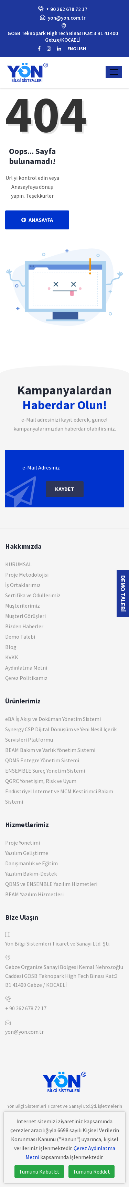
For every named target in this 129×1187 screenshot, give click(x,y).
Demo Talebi (20, 636)
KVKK (11, 657)
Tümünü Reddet (91, 1171)
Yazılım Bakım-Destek (31, 873)
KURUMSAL (18, 564)
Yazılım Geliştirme (26, 852)
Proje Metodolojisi (27, 574)
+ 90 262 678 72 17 (25, 1008)
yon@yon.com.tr (67, 17)
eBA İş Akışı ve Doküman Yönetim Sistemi (53, 718)
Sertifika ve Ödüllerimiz (33, 595)
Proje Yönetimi (22, 842)
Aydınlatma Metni (26, 667)
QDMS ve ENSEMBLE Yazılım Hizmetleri (51, 883)
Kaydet (64, 488)
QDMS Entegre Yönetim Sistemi (42, 760)
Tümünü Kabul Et (39, 1171)
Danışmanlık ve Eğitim (31, 863)
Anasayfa (37, 219)
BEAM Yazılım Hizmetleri (34, 894)
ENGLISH (76, 48)
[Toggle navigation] (114, 72)
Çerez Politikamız (26, 677)
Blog (11, 646)
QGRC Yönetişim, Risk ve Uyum (40, 780)
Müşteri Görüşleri (25, 615)
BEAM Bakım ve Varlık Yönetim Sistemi (50, 749)
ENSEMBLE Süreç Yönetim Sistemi (45, 770)
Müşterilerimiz (22, 605)
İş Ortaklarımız (23, 584)
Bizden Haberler (24, 626)
